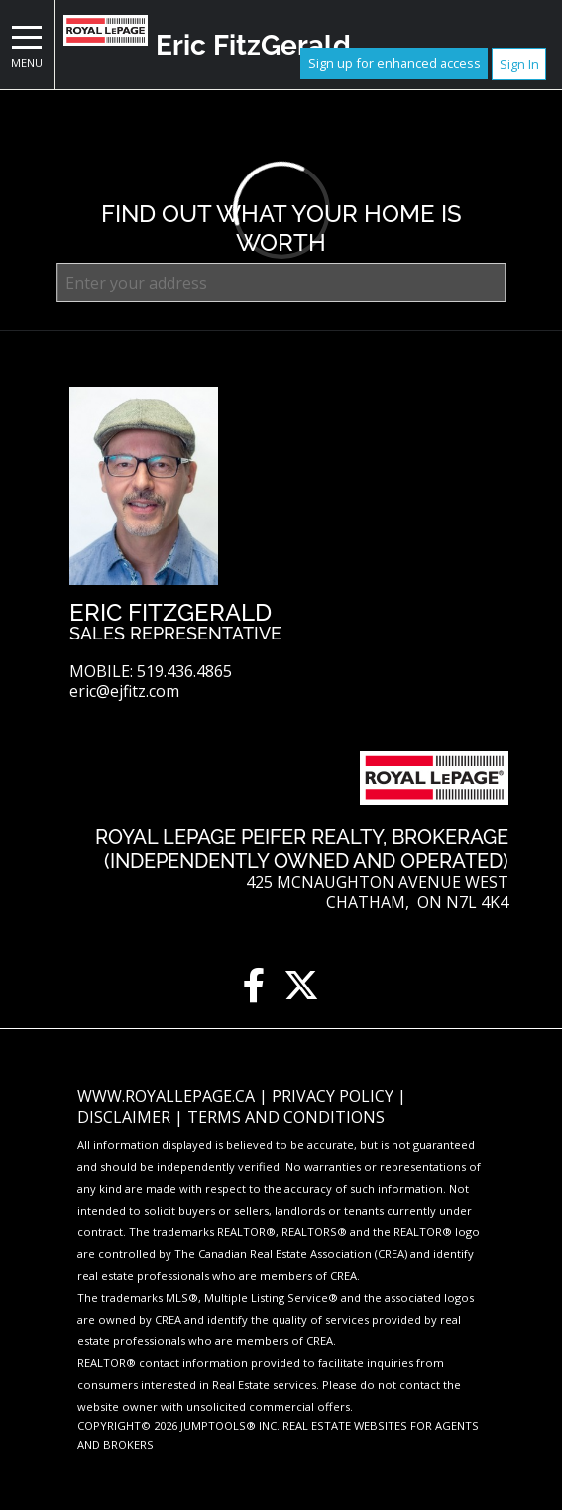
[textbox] (281, 282)
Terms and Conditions (286, 1117)
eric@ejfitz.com (124, 691)
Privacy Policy (334, 1095)
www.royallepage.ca (166, 1095)
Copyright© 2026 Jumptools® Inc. (178, 1425)
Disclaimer (125, 1117)
